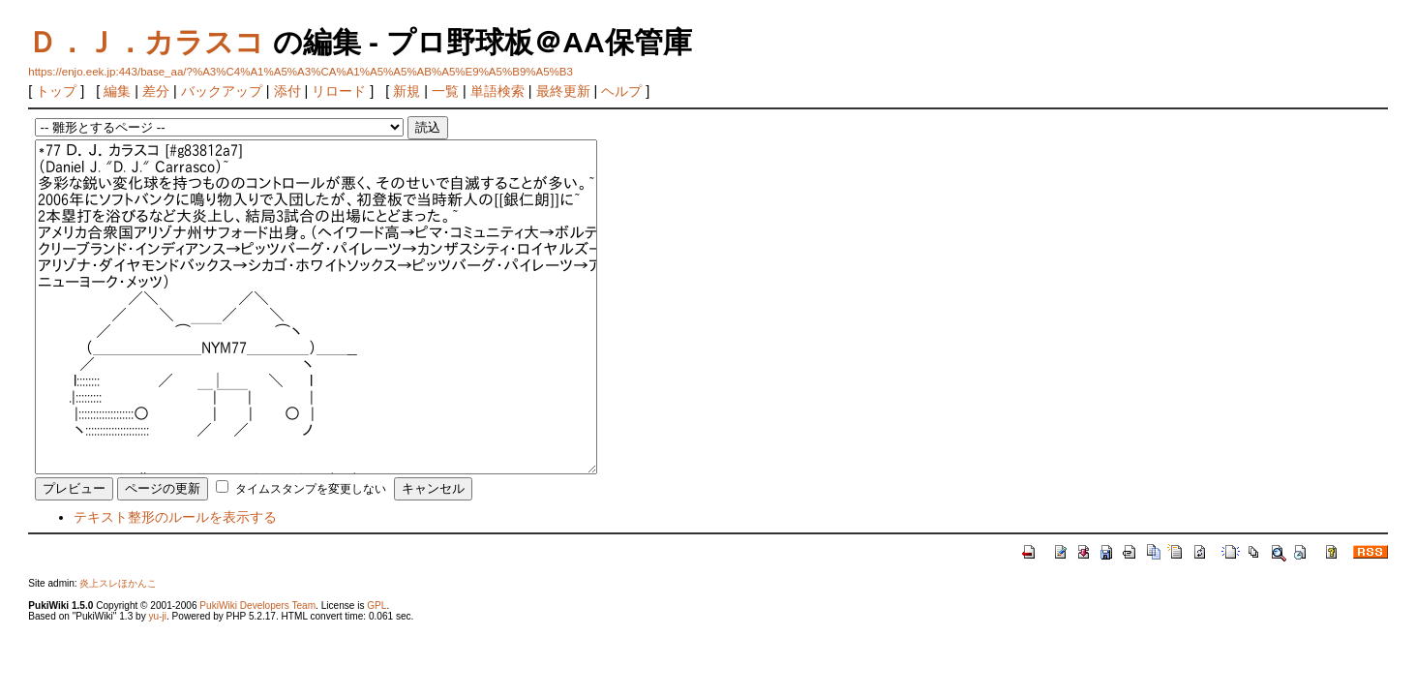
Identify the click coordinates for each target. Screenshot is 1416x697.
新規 (406, 91)
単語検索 (497, 91)
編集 (117, 91)
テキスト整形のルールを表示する (175, 517)
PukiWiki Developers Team (257, 605)
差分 (155, 91)
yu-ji (157, 616)
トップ (56, 91)
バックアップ (221, 91)
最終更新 (563, 91)
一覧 (445, 91)
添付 (287, 91)
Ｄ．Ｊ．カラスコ (146, 42)
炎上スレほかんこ (118, 583)
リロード (339, 91)
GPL (376, 605)
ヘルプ (621, 91)
